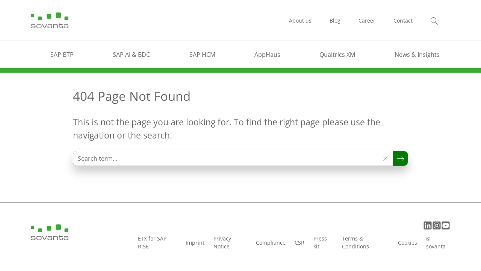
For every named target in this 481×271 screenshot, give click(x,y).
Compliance (271, 242)
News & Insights (417, 54)
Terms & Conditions (355, 242)
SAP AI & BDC (131, 54)
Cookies (407, 242)
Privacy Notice (222, 242)
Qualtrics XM (337, 54)
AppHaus (267, 54)
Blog (335, 20)
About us (300, 20)
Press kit (320, 242)
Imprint (195, 242)
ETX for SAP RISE (152, 242)
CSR (299, 242)
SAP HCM (202, 54)
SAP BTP (62, 54)
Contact (403, 20)
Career (366, 20)
